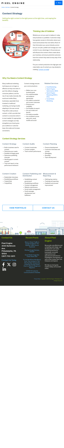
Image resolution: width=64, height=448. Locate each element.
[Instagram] (14, 264)
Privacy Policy (37, 279)
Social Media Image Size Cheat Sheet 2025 (32, 255)
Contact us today (43, 69)
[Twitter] (9, 264)
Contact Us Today (9, 260)
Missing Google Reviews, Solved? (32, 251)
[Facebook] (3, 264)
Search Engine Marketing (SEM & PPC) (52, 95)
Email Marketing (51, 87)
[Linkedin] (4, 269)
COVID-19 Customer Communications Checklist (32, 271)
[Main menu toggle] (58, 3)
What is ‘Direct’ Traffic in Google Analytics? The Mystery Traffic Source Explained (32, 244)
